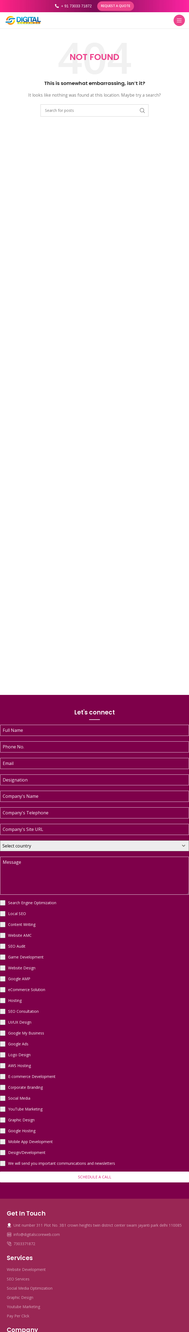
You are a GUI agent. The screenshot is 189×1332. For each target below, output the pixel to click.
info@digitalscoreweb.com (33, 1234)
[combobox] (94, 845)
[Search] (94, 110)
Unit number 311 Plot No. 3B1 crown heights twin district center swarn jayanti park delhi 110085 (94, 1225)
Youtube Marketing (23, 1306)
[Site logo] (23, 20)
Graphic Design (20, 1297)
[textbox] (89, 846)
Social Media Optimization (30, 1288)
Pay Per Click (18, 1315)
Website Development (26, 1269)
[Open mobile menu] (179, 20)
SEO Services (18, 1279)
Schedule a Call (94, 1176)
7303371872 (21, 1243)
